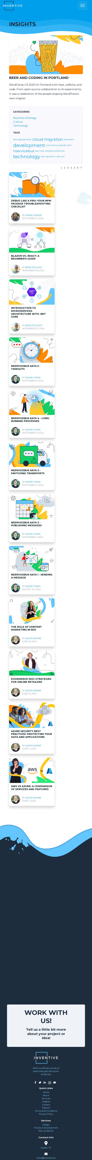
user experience (48, 156)
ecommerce (51, 145)
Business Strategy (24, 117)
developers (69, 139)
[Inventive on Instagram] (49, 1082)
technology (26, 156)
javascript (62, 145)
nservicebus (23, 151)
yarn (63, 156)
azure (21, 139)
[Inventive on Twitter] (40, 1082)
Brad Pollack (33, 267)
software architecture (55, 151)
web (58, 156)
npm (69, 145)
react (37, 151)
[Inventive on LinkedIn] (44, 1082)
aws (15, 139)
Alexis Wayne (33, 638)
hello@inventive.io (46, 1158)
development (29, 145)
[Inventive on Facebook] (35, 1082)
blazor (29, 139)
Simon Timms (33, 377)
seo (42, 151)
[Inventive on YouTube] (54, 1082)
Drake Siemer (33, 215)
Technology (20, 125)
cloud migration (47, 139)
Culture (18, 121)
